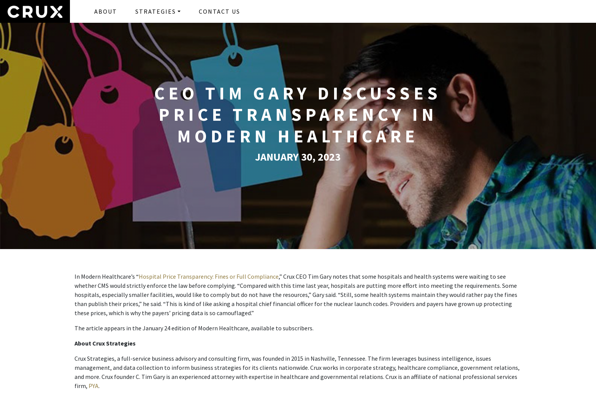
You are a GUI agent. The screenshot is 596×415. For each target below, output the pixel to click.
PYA (93, 386)
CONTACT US (219, 11)
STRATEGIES (155, 11)
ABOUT (105, 11)
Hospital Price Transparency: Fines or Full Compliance (209, 276)
